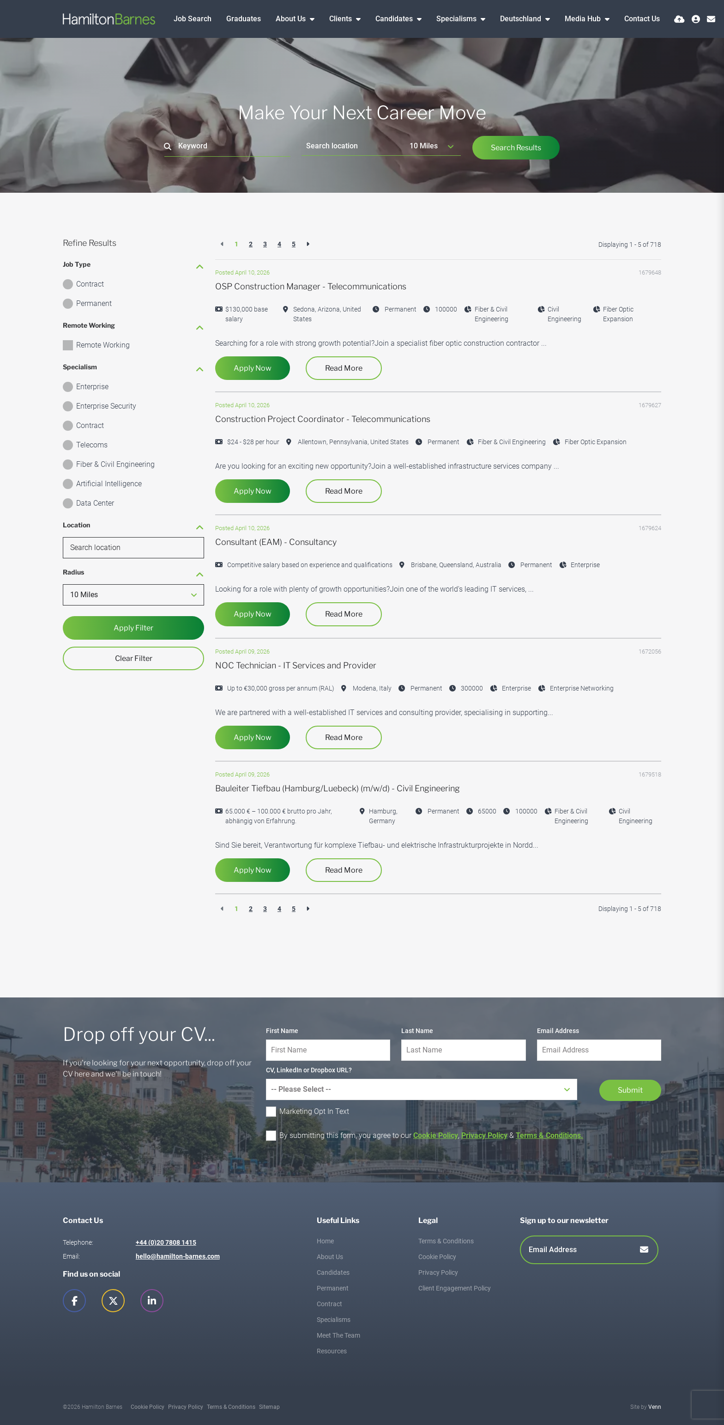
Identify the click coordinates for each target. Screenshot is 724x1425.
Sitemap (269, 1407)
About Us (292, 18)
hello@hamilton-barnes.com (178, 1256)
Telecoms (92, 444)
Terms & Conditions (446, 1241)
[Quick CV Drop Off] (679, 19)
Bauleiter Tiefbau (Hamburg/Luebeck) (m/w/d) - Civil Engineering (337, 788)
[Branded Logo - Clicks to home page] (109, 18)
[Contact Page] (711, 19)
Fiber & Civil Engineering (115, 464)
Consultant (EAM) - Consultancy (276, 542)
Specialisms (457, 18)
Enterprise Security (106, 406)
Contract (90, 284)
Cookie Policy (435, 1135)
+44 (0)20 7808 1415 (166, 1242)
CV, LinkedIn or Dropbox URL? (309, 1070)
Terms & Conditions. (549, 1135)
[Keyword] (227, 146)
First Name (282, 1030)
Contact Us (642, 18)
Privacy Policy (484, 1135)
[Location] (353, 146)
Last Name (417, 1030)
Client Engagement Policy (454, 1288)
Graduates (243, 18)
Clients (341, 18)
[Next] (308, 244)
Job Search (192, 18)
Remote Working (103, 345)
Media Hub (584, 18)
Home (325, 1241)
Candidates (395, 18)
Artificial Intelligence (109, 483)
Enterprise (92, 386)
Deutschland (521, 18)
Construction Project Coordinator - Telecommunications (322, 419)
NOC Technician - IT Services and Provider (295, 665)
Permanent (94, 303)
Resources (332, 1351)
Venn (654, 1407)
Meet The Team (338, 1335)
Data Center (95, 503)
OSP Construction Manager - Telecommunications (310, 286)
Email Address (558, 1030)
